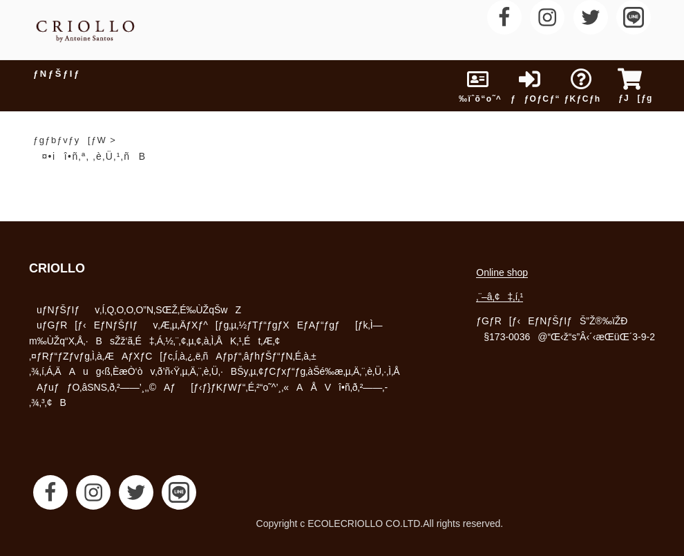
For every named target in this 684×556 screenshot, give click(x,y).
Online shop (502, 272)
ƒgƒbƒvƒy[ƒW (69, 140)
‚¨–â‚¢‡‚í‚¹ (499, 296)
